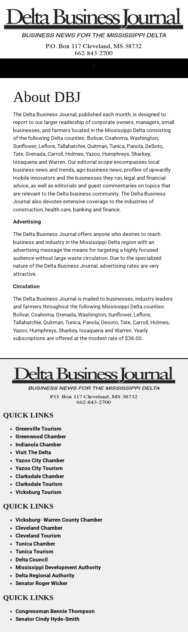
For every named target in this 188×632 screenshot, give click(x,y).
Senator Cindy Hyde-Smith (48, 619)
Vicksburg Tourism (39, 492)
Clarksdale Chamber (40, 476)
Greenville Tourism (39, 429)
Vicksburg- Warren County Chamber (59, 520)
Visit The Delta (33, 452)
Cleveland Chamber (39, 528)
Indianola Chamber (38, 444)
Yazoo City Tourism (39, 468)
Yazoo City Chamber (40, 460)
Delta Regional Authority (45, 575)
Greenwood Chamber (41, 436)
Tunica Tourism (34, 551)
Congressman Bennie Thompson (55, 611)
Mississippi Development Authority (58, 567)
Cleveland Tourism (38, 536)
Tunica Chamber (35, 544)
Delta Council (32, 559)
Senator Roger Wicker (41, 583)
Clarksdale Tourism (39, 484)
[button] (94, 67)
